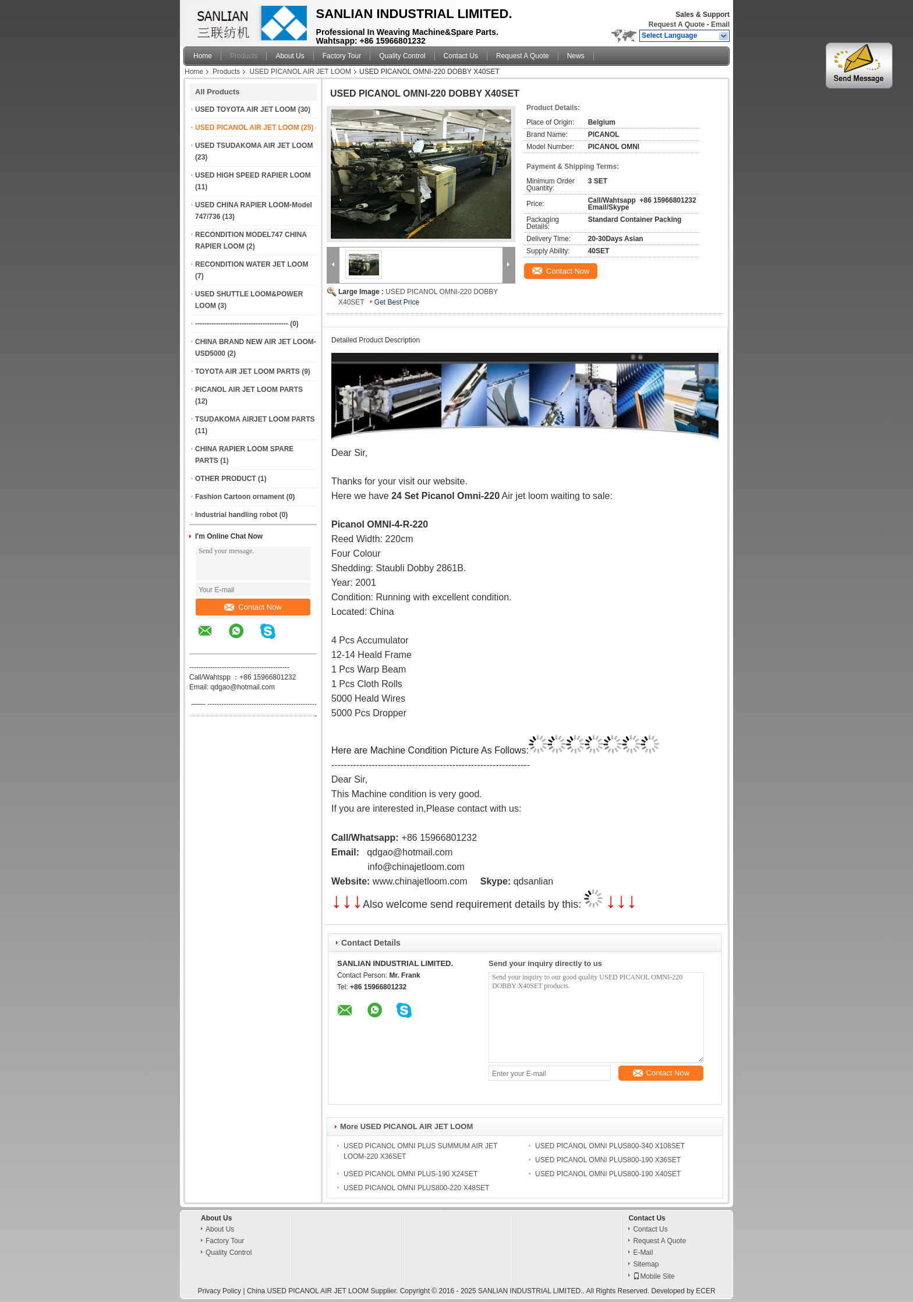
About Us (289, 56)
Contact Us (461, 56)
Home (202, 56)
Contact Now (252, 607)
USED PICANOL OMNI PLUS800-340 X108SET (610, 1146)
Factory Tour (342, 56)
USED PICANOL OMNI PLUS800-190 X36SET (608, 1160)
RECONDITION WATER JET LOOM (251, 264)
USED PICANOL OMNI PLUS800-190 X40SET (608, 1174)
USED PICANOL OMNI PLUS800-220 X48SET (416, 1188)
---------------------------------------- (241, 324)
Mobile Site (653, 1276)
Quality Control (402, 56)
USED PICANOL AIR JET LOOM (300, 72)
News (576, 56)
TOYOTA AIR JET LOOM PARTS (247, 371)
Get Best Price (396, 302)
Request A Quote (677, 24)
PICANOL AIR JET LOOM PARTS (249, 389)
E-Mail (643, 1252)
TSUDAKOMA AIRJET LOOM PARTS (255, 419)
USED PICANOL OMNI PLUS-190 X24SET (410, 1174)
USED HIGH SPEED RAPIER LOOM (253, 175)
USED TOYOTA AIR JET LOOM (245, 109)
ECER (705, 1291)
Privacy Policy (219, 1291)
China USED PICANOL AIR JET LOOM (308, 1291)
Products (243, 56)
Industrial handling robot (236, 515)
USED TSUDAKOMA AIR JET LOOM (254, 145)
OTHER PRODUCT (225, 479)
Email (720, 24)
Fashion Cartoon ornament (239, 497)
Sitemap (646, 1264)
